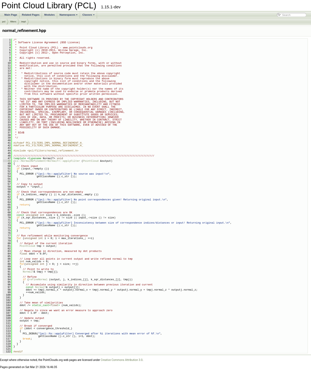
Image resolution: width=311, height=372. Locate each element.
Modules (49, 14)
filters (13, 21)
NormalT (28, 272)
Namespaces (69, 14)
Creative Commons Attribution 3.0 (122, 359)
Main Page (10, 14)
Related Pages (30, 14)
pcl (3, 21)
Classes (88, 14)
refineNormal (38, 279)
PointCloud (91, 161)
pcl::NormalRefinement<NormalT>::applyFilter (46, 161)
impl (23, 21)
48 (7, 161)
